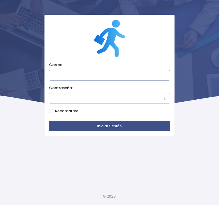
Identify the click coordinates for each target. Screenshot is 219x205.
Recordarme (66, 111)
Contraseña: (61, 88)
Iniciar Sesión (109, 126)
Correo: (56, 64)
